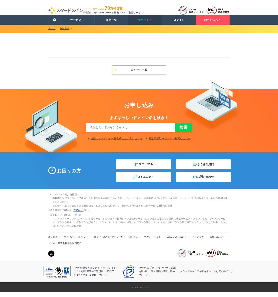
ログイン (179, 23)
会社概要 (53, 241)
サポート (145, 23)
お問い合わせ (203, 181)
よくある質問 (203, 169)
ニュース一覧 (130, 73)
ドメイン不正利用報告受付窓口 (65, 248)
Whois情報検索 (175, 241)
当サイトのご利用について (108, 241)
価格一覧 (111, 23)
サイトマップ (196, 241)
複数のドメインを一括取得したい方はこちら (116, 143)
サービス (77, 23)
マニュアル (144, 169)
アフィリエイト (152, 241)
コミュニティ (143, 181)
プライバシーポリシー (76, 241)
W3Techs (78, 215)
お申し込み (212, 23)
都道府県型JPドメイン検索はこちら (170, 143)
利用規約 (133, 241)
